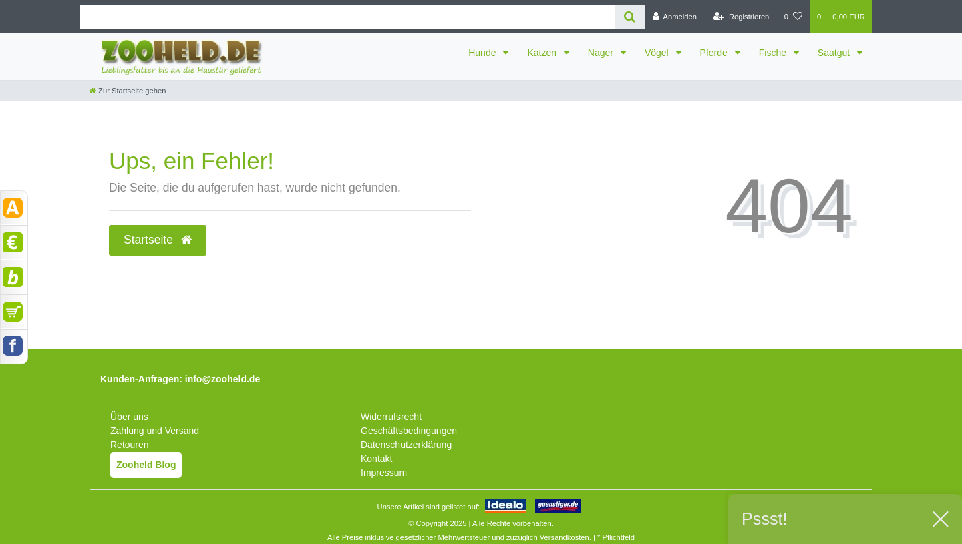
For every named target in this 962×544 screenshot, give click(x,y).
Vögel (658, 52)
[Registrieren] (741, 16)
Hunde (483, 52)
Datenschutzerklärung (406, 444)
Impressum (384, 472)
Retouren (129, 444)
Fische (774, 52)
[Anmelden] (674, 16)
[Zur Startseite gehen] (128, 91)
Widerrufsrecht (391, 416)
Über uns (129, 416)
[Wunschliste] (793, 16)
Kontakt (376, 458)
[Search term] (347, 17)
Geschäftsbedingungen (409, 430)
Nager (602, 52)
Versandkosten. (565, 537)
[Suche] (630, 17)
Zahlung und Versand (154, 430)
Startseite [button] (158, 239)
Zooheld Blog (146, 464)
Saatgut (835, 52)
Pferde (715, 52)
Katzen (542, 52)
